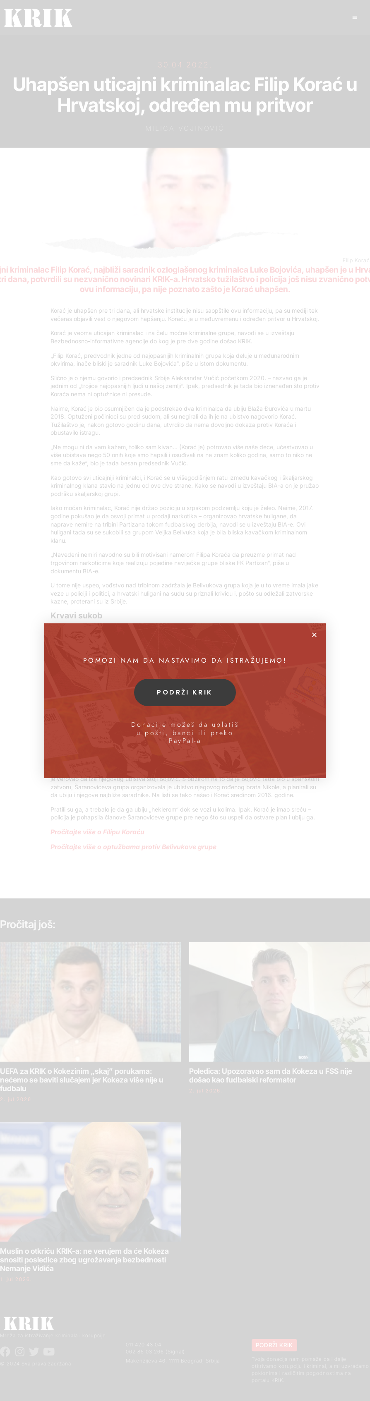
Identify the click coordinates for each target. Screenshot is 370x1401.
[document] (185, 700)
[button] (314, 635)
